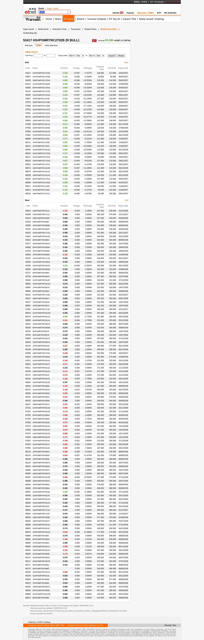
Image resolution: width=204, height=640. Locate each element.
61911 (28, 360)
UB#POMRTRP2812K (41, 437)
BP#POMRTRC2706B (41, 106)
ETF (159, 13)
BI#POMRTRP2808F (41, 222)
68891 (28, 539)
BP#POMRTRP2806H (41, 247)
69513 (28, 190)
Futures (130, 13)
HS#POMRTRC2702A (41, 183)
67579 (28, 426)
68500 (28, 499)
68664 (28, 521)
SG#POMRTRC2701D (41, 95)
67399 (28, 124)
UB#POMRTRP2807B (41, 463)
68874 (28, 532)
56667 (28, 99)
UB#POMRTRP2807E (41, 481)
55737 (28, 273)
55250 (28, 262)
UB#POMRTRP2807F (41, 521)
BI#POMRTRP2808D (41, 569)
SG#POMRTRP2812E (41, 492)
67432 (28, 415)
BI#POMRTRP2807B (41, 335)
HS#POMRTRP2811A (41, 320)
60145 (28, 346)
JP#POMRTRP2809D (41, 455)
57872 (28, 102)
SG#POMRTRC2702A (41, 157)
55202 (28, 258)
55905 (28, 287)
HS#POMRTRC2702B (41, 73)
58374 (28, 313)
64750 (28, 371)
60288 (28, 353)
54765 (28, 251)
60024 (28, 342)
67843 (28, 441)
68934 (28, 550)
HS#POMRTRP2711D (41, 233)
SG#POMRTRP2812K (41, 525)
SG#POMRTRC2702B (41, 77)
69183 (28, 572)
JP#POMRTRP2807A (41, 287)
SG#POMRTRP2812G (41, 499)
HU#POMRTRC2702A (41, 113)
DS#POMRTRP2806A (41, 262)
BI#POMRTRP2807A (41, 331)
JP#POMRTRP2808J (41, 543)
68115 (28, 452)
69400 (28, 179)
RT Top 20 (114, 19)
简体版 (144, 2)
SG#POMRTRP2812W (42, 313)
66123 (28, 390)
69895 (28, 594)
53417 (28, 73)
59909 (28, 338)
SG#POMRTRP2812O (41, 266)
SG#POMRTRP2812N (41, 236)
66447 (28, 404)
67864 (28, 135)
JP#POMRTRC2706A (41, 139)
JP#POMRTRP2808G (41, 485)
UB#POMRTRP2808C (41, 401)
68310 (28, 153)
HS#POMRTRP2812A (41, 368)
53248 (28, 222)
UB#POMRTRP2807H (41, 244)
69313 (28, 583)
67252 (28, 411)
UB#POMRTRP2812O (41, 426)
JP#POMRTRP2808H (41, 488)
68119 (28, 455)
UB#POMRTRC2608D (41, 128)
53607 (28, 77)
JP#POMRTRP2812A (41, 346)
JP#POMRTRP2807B (41, 302)
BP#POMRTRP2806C (41, 466)
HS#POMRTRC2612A (41, 131)
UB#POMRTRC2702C (41, 120)
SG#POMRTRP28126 (41, 441)
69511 (28, 186)
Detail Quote (43, 29)
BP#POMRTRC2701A (41, 179)
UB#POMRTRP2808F (41, 218)
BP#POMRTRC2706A (41, 88)
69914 (28, 598)
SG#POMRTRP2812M (41, 594)
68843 (28, 528)
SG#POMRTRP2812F (41, 496)
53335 (28, 229)
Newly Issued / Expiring (151, 19)
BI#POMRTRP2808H (41, 273)
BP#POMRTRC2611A (41, 124)
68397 (28, 477)
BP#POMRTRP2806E (41, 590)
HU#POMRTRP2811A (41, 360)
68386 (28, 470)
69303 (28, 579)
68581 (28, 510)
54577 (28, 244)
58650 (28, 320)
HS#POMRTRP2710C (41, 514)
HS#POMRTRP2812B (41, 382)
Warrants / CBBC (145, 13)
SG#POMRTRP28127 (41, 444)
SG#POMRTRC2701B (41, 153)
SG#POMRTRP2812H (41, 503)
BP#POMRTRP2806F (41, 229)
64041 (28, 364)
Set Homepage (157, 2)
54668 (28, 247)
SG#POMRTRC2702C (41, 109)
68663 (28, 517)
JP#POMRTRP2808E (41, 459)
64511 (28, 368)
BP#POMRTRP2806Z (41, 393)
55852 (28, 284)
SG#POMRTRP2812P (41, 280)
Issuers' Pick (129, 19)
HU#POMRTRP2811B (41, 408)
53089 (28, 214)
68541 (28, 506)
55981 (28, 291)
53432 (28, 233)
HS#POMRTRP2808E (41, 357)
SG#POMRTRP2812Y (41, 338)
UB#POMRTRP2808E (41, 517)
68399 (28, 481)
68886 (28, 536)
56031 (28, 295)
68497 (28, 492)
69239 (28, 175)
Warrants (29, 45)
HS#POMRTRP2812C (41, 528)
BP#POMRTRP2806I (41, 291)
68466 (28, 488)
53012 (28, 211)
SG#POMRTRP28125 (41, 379)
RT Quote (69, 19)
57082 (28, 309)
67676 (28, 433)
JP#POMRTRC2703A (41, 99)
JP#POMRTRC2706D (41, 186)
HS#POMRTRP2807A (41, 342)
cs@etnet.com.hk (95, 625)
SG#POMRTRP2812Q (41, 284)
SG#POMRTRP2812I (41, 506)
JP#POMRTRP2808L (41, 583)
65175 (28, 375)
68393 (28, 473)
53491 (28, 236)
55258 (28, 266)
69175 (28, 568)
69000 (28, 554)
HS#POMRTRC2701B (41, 161)
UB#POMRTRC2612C (41, 172)
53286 (28, 225)
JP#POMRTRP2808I (41, 536)
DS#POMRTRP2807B (41, 561)
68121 (28, 146)
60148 (28, 349)
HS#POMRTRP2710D (41, 295)
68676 (28, 171)
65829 (28, 382)
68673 (28, 168)
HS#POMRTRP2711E (41, 258)
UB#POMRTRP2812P (41, 430)
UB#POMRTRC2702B (41, 91)
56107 (28, 298)
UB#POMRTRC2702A (41, 80)
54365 (28, 88)
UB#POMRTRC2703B (41, 102)
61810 (28, 357)
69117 (28, 561)
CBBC (38, 45)
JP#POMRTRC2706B (41, 142)
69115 (28, 557)
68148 (28, 459)
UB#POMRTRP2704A (41, 353)
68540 (28, 503)
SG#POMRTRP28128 (41, 448)
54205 (28, 80)
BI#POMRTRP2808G (41, 240)
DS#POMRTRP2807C (41, 276)
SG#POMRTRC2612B (41, 135)
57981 (28, 113)
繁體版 (137, 2)
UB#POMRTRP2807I (41, 298)
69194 (28, 576)
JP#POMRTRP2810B (41, 422)
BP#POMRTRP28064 (41, 415)
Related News (90, 29)
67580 (28, 430)
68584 (28, 514)
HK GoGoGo (170, 13)
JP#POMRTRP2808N (41, 251)
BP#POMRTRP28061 (41, 397)
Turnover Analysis (96, 19)
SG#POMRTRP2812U (41, 550)
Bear (126, 62)
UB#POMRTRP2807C (41, 470)
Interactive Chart (60, 29)
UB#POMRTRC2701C (41, 194)
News (58, 19)
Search (80, 19)
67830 (28, 437)
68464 (28, 484)
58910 (28, 324)
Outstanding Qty (30, 33)
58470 (28, 317)
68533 (28, 164)
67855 (28, 448)
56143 (28, 91)
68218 (28, 463)
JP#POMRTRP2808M (41, 225)
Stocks (118, 13)
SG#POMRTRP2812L (41, 576)
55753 (28, 276)
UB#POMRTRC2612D (41, 175)
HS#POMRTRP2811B (41, 433)
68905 (28, 546)
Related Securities (108, 29)
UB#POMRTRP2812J (41, 404)
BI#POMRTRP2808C (41, 565)
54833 (28, 255)
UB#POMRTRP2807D (41, 473)
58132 (28, 117)
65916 (28, 386)
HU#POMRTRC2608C (41, 84)
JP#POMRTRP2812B (41, 349)
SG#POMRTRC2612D (41, 150)
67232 (28, 408)
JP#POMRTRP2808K (41, 579)
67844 (28, 444)
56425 (28, 95)
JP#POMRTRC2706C (41, 146)
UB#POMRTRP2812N (41, 371)
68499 (28, 495)
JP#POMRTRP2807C (41, 306)
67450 (28, 422)
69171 (28, 565)
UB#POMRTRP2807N (41, 324)
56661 (28, 306)
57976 (28, 109)
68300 (28, 150)
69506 (28, 182)
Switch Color (172, 2)
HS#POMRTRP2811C (41, 547)
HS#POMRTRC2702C (41, 117)
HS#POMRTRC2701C (41, 164)
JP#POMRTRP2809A (41, 386)
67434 (28, 419)
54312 (28, 84)
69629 (28, 590)
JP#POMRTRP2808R (41, 255)
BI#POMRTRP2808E (41, 598)
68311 (28, 157)
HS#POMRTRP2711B (41, 510)
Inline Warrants (51, 45)
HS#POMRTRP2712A (41, 309)
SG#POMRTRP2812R (41, 411)
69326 (28, 587)
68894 (28, 543)
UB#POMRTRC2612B (41, 168)
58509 (28, 120)
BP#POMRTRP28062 (41, 539)
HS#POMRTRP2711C (41, 214)
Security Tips (170, 625)
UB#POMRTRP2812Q (41, 532)
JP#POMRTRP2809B (41, 554)
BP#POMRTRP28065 (41, 419)
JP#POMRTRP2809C (41, 452)
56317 (28, 302)
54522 (28, 240)
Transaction (75, 29)
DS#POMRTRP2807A (41, 558)
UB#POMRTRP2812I (41, 375)
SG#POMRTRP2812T (41, 364)
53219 (28, 218)
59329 (28, 328)
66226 (28, 401)
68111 (28, 142)
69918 (28, 193)
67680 (28, 131)
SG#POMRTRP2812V (41, 390)
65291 (28, 379)
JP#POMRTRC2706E (41, 190)
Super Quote (52, 8)
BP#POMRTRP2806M (41, 328)
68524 (28, 161)
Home (49, 19)
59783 (28, 331)
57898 (28, 106)
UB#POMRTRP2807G (41, 587)
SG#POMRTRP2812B (41, 477)
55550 (28, 269)
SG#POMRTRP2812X (41, 317)
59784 (28, 335)
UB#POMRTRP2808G (41, 269)
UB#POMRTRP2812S (41, 572)
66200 (28, 393)
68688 (28, 525)
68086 (28, 139)
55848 (28, 280)
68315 (28, 466)
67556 (28, 128)
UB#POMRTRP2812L (41, 211)
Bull (126, 200)
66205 (28, 397)
